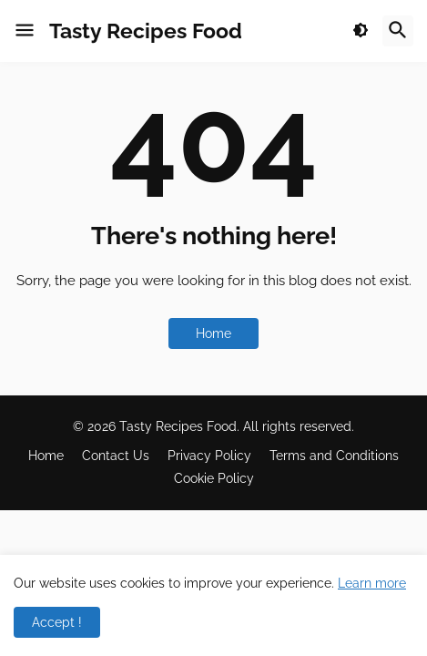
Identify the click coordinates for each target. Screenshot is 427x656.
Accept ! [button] (57, 622)
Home (213, 333)
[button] (24, 30)
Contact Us (115, 455)
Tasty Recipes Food (145, 30)
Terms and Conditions (334, 455)
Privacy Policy (209, 455)
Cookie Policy (214, 478)
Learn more (372, 583)
